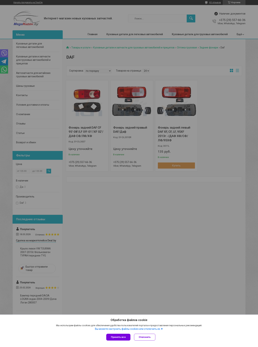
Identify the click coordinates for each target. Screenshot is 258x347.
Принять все (118, 337)
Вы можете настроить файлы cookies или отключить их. (128, 328)
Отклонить (145, 337)
